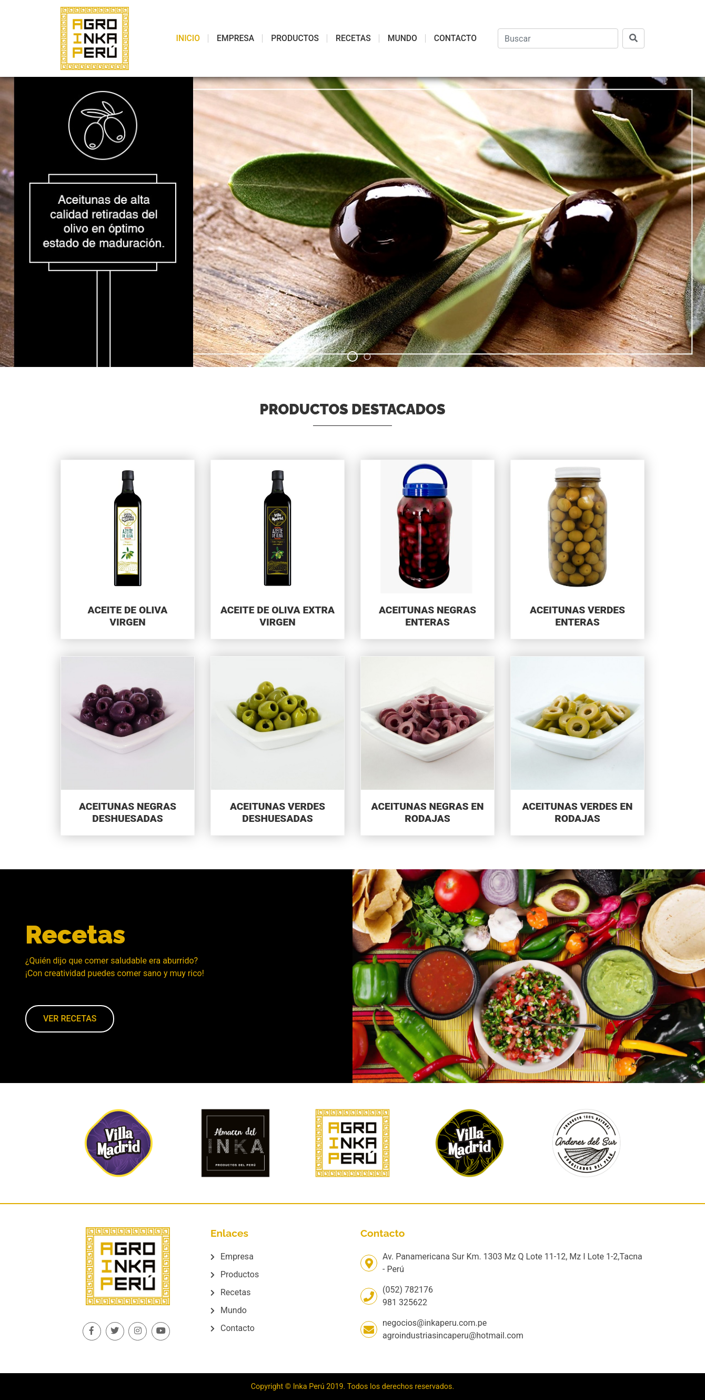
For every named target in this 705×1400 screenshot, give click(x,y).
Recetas (353, 38)
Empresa (235, 38)
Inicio (188, 38)
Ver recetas (69, 1019)
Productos (295, 38)
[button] (352, 356)
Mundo (402, 38)
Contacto (455, 38)
